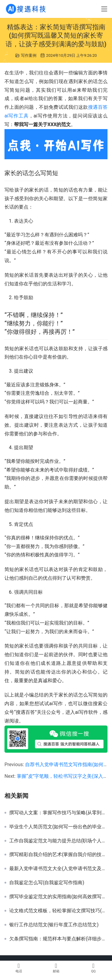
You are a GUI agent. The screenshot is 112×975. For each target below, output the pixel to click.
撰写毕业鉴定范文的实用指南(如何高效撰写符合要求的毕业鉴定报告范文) (58, 896)
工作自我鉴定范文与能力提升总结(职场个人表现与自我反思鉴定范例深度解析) (58, 841)
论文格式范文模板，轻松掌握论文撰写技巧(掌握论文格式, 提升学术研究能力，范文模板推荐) (58, 910)
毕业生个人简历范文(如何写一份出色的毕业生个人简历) (58, 826)
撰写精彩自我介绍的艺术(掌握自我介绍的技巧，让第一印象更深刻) (58, 854)
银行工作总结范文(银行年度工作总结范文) (54, 924)
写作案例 (28, 55)
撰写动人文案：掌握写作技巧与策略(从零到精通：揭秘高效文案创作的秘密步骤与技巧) (58, 812)
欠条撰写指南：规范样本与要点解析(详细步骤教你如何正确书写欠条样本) (58, 939)
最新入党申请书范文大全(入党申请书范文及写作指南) (58, 868)
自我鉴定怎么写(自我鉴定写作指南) (46, 882)
